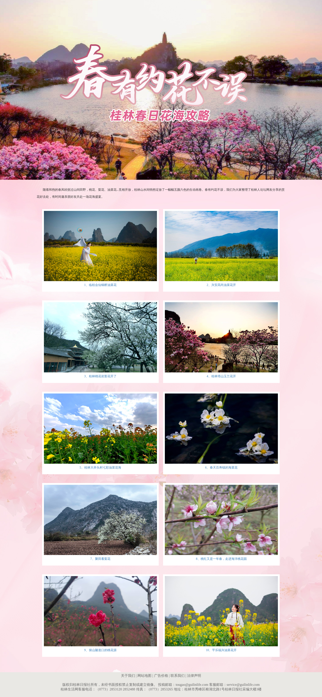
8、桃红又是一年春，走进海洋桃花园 (221, 558)
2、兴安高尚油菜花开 (221, 285)
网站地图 (144, 675)
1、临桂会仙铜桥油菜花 (100, 285)
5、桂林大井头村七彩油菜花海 (100, 467)
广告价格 (161, 675)
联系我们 (178, 675)
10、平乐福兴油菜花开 (221, 650)
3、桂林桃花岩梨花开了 (100, 376)
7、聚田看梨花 (100, 558)
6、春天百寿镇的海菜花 (221, 467)
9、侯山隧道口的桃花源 (100, 650)
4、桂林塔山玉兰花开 (221, 376)
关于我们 (128, 675)
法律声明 (194, 675)
